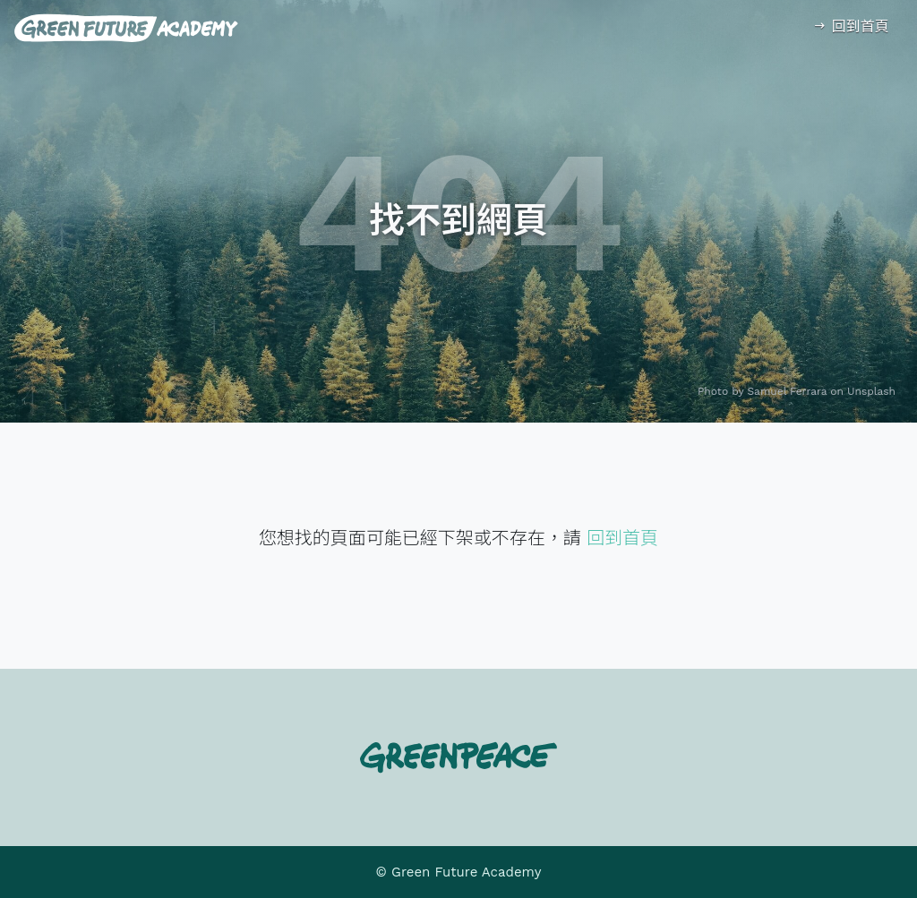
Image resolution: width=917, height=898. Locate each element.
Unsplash (871, 391)
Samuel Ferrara (787, 391)
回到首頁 (850, 26)
